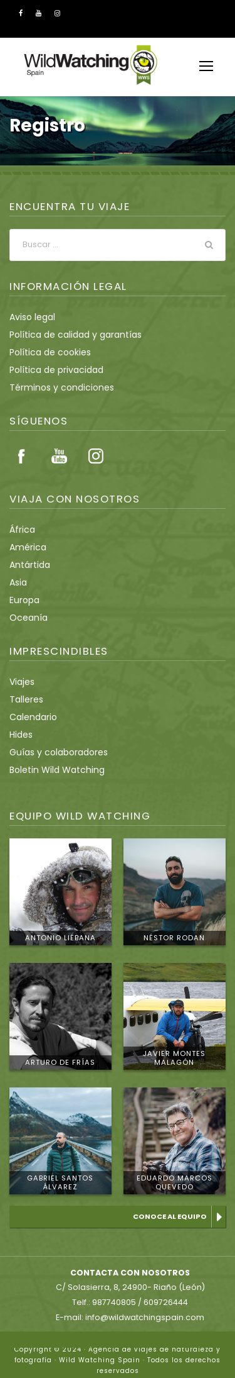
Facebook (21, 456)
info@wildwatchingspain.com (143, 1306)
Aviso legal (30, 317)
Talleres (24, 699)
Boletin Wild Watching (52, 770)
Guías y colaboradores (53, 752)
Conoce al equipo (171, 1216)
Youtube (58, 456)
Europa (23, 600)
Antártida (26, 565)
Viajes (21, 682)
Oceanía (26, 618)
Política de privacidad (51, 370)
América (25, 547)
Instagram (95, 456)
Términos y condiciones (55, 387)
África (20, 530)
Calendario (30, 717)
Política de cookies (46, 352)
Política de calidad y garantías (68, 335)
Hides (20, 735)
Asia (17, 582)
